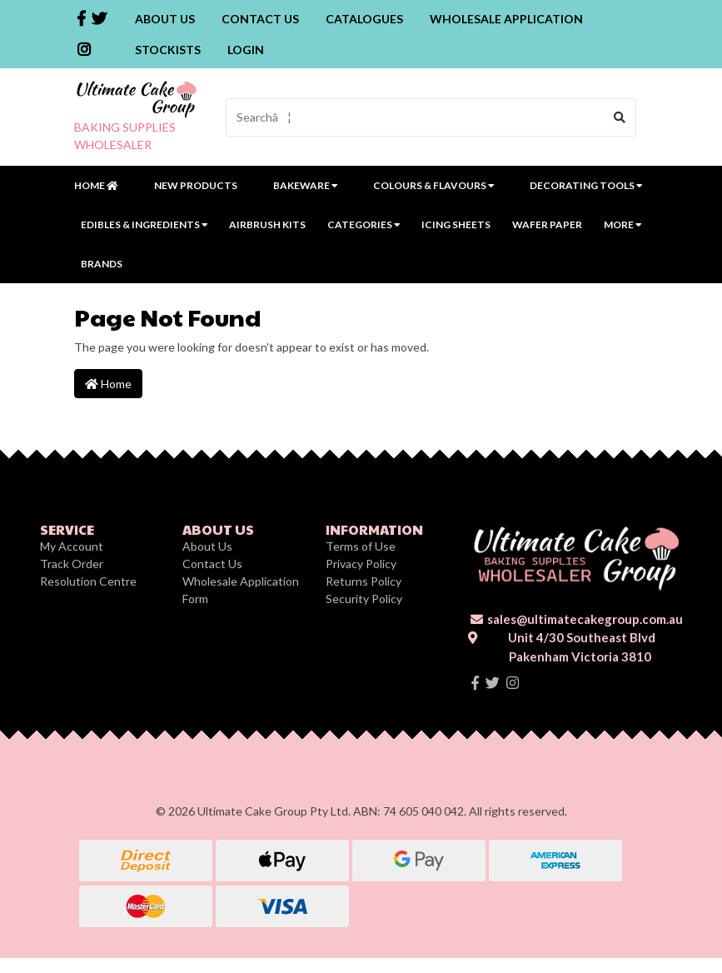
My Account (71, 546)
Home (96, 185)
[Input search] (415, 117)
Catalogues (364, 19)
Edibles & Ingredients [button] (144, 224)
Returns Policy (363, 581)
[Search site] (620, 117)
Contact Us (260, 19)
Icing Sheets (455, 224)
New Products (195, 185)
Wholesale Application (506, 19)
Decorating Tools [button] (586, 185)
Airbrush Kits (267, 224)
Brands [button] (101, 263)
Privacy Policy (361, 563)
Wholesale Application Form (240, 590)
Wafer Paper (547, 224)
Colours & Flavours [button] (433, 185)
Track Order (71, 563)
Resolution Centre (88, 581)
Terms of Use (361, 546)
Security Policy (364, 598)
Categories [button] (363, 224)
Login (245, 49)
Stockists (168, 49)
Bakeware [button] (305, 185)
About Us (165, 19)
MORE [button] (622, 224)
